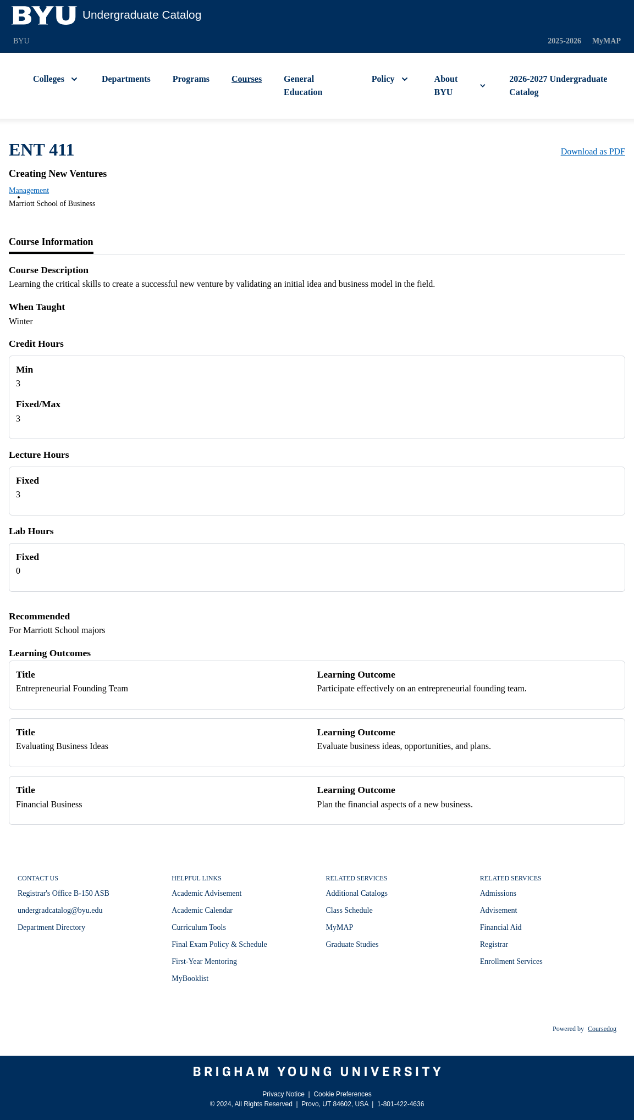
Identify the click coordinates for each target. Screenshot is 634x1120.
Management (29, 190)
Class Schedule (349, 910)
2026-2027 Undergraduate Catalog (558, 85)
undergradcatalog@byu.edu (60, 910)
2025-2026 (564, 41)
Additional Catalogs (357, 893)
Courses (246, 79)
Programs (191, 79)
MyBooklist (190, 978)
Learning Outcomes (50, 652)
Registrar (494, 944)
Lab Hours (31, 530)
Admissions (498, 893)
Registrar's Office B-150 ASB (63, 893)
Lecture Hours (39, 454)
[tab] (51, 242)
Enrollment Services (511, 961)
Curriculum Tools (199, 927)
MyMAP (606, 41)
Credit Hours (36, 343)
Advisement (498, 910)
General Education (303, 85)
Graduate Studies (352, 944)
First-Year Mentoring (204, 961)
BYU (21, 41)
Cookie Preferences (342, 1094)
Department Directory (51, 927)
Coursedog (602, 1029)
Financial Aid (501, 927)
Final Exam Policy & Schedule (219, 944)
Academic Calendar (202, 910)
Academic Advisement (206, 893)
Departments (126, 79)
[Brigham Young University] (317, 1072)
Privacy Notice (283, 1094)
